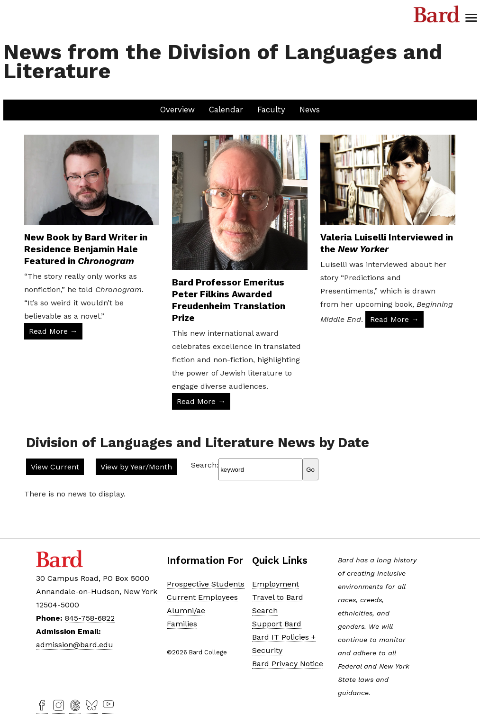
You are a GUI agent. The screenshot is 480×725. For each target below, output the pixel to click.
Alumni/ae (186, 610)
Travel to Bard (277, 597)
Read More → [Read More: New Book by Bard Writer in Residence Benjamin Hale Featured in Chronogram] (53, 331)
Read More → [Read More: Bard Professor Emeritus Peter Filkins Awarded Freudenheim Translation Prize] (201, 401)
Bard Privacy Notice (287, 663)
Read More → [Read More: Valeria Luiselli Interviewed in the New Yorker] (394, 319)
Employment (275, 583)
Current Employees (202, 597)
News (309, 109)
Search (265, 610)
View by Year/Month (136, 466)
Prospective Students (206, 583)
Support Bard (276, 623)
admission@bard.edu (74, 644)
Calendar (226, 109)
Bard (437, 14)
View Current (55, 466)
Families (182, 623)
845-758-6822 (90, 618)
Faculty (271, 109)
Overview (177, 109)
